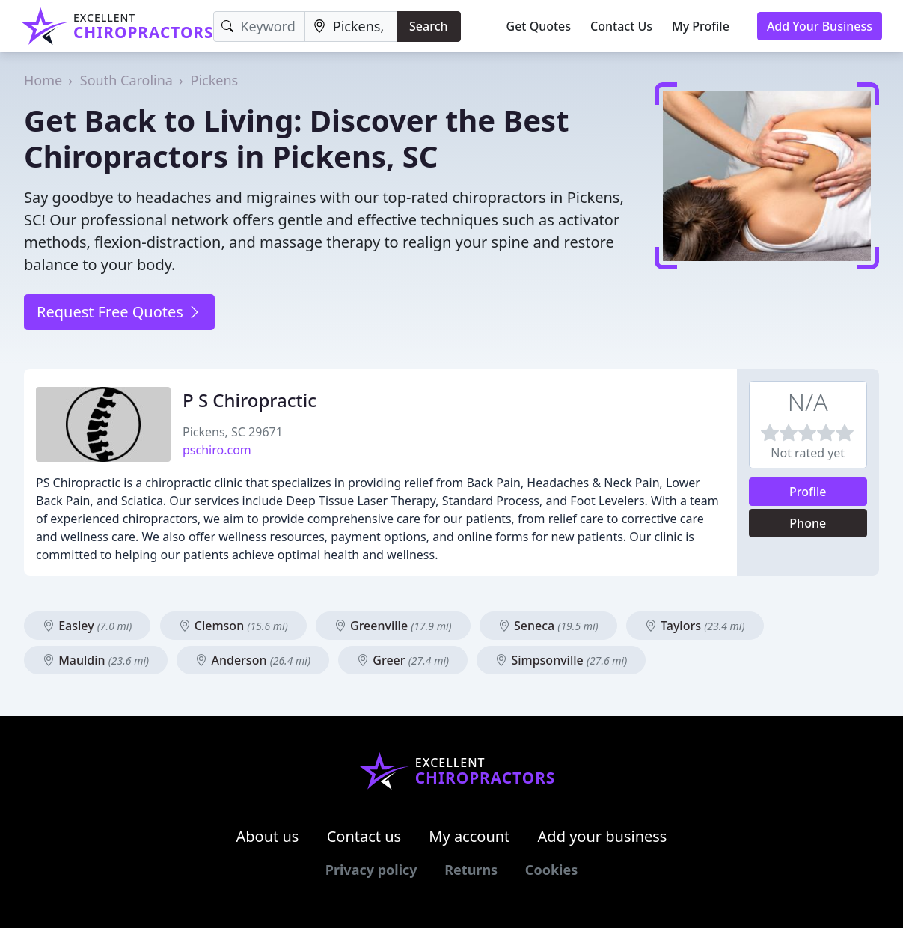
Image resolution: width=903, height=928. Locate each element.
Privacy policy (371, 870)
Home (43, 80)
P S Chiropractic (249, 400)
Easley (87, 625)
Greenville (393, 625)
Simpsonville (561, 660)
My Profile (700, 26)
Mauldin (96, 660)
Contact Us (621, 26)
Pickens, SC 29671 (233, 432)
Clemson (233, 625)
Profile (808, 491)
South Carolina (126, 80)
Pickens (215, 80)
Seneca (548, 625)
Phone (807, 523)
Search (428, 26)
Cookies (551, 870)
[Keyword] (258, 26)
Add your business (602, 836)
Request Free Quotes (119, 312)
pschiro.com (217, 450)
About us (267, 836)
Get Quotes (539, 26)
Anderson (252, 660)
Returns (471, 870)
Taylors (695, 625)
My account (469, 836)
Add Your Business (819, 26)
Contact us (364, 836)
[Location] (350, 26)
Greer (403, 660)
